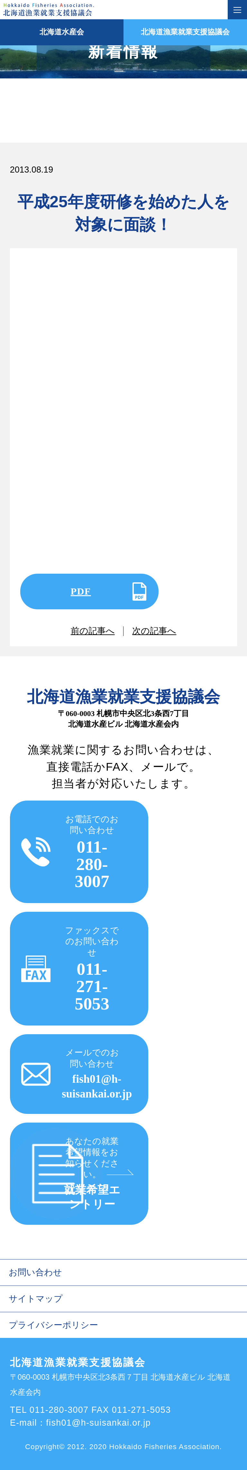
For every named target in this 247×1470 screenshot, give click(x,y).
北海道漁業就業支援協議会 (185, 32)
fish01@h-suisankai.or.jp (98, 1423)
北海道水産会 (62, 32)
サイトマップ (36, 1299)
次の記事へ (154, 631)
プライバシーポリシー (53, 1325)
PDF (81, 591)
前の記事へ (93, 631)
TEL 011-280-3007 (49, 1410)
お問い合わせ (35, 1272)
